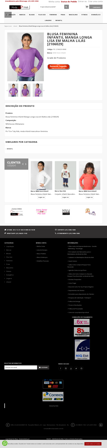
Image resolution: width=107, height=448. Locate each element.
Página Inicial (8, 26)
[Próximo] (25, 164)
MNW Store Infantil (59, 53)
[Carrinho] (93, 7)
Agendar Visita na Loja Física (77, 270)
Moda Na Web (53, 406)
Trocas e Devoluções (75, 305)
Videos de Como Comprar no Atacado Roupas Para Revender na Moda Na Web (81, 275)
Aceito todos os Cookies (93, 444)
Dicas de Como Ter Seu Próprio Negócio (81, 287)
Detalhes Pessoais (43, 261)
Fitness (8, 271)
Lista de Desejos (42, 250)
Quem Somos (72, 261)
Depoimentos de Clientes (76, 290)
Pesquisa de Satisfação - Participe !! (79, 298)
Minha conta (54, 1)
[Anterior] (22, 164)
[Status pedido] (68, 1)
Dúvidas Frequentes (74, 279)
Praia (8, 264)
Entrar (81, 1)
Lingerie (9, 278)
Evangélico (10, 275)
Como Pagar (72, 283)
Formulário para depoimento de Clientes (81, 294)
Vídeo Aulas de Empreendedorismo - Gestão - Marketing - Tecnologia (82, 247)
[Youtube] (71, 368)
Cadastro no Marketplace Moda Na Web (81, 257)
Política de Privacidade (75, 309)
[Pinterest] (66, 368)
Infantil (15, 26)
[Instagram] (81, 368)
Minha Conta (41, 246)
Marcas (8, 250)
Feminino (9, 261)
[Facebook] (60, 368)
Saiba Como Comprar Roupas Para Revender (79, 266)
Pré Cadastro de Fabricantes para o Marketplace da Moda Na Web (79, 253)
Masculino (9, 268)
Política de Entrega (74, 301)
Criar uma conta (95, 1)
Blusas (8, 253)
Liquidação (10, 246)
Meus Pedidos (41, 254)
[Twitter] (76, 368)
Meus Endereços (42, 257)
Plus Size (9, 257)
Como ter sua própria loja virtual (78, 312)
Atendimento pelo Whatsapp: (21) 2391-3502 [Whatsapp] (21, 1)
